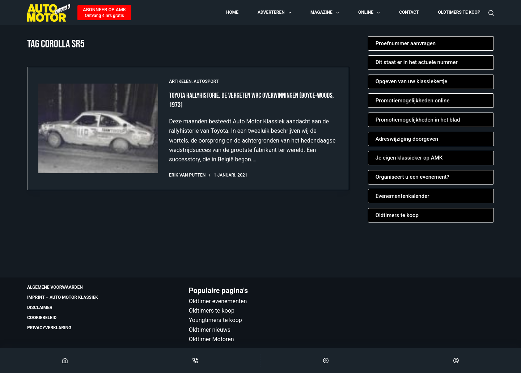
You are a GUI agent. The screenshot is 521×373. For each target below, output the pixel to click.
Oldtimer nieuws (209, 329)
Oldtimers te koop (459, 12)
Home (232, 12)
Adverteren (275, 12)
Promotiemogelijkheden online (413, 100)
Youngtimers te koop (215, 320)
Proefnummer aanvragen (406, 43)
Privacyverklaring (49, 327)
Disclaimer (39, 307)
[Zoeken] (491, 13)
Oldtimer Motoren (211, 339)
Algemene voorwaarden (55, 287)
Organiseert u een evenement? (412, 177)
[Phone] (195, 360)
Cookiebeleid (41, 317)
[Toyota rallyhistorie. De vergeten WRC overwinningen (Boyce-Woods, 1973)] (98, 128)
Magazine (325, 12)
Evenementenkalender (402, 196)
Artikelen (180, 81)
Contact (409, 12)
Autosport (206, 81)
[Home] (65, 360)
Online (369, 12)
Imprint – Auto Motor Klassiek (62, 297)
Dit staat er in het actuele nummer (417, 62)
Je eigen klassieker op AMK (409, 157)
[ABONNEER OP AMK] (104, 12)
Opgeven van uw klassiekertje (412, 81)
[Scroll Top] (325, 360)
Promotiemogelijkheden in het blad (418, 119)
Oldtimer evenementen (218, 301)
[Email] (456, 360)
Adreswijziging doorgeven (407, 139)
